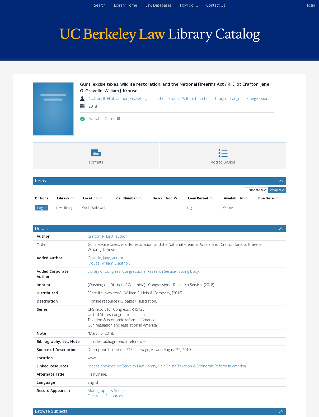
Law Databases (159, 5)
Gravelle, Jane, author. (148, 98)
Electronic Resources (105, 395)
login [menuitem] (311, 5)
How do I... (189, 5)
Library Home (125, 5)
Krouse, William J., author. (189, 98)
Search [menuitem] (100, 5)
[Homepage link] (159, 34)
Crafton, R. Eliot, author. (108, 98)
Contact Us (215, 5)
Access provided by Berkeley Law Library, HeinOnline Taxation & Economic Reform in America (167, 365)
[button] (96, 154)
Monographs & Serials (106, 390)
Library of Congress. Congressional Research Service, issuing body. (144, 271)
